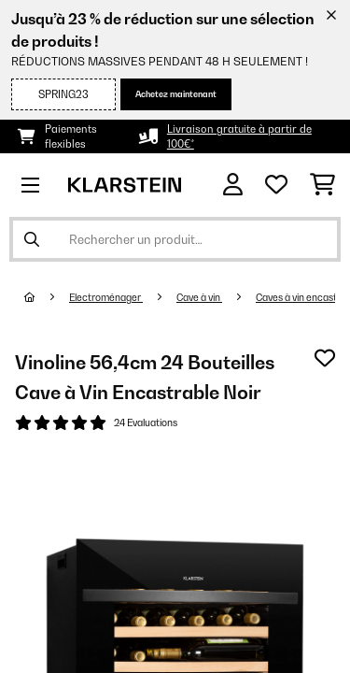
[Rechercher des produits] (175, 239)
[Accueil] (46, 297)
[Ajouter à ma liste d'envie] (325, 358)
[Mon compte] (233, 184)
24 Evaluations (145, 422)
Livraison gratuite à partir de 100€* (239, 136)
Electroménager (106, 297)
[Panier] (322, 185)
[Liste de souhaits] (276, 185)
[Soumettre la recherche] (31, 239)
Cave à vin (199, 297)
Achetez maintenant (176, 94)
